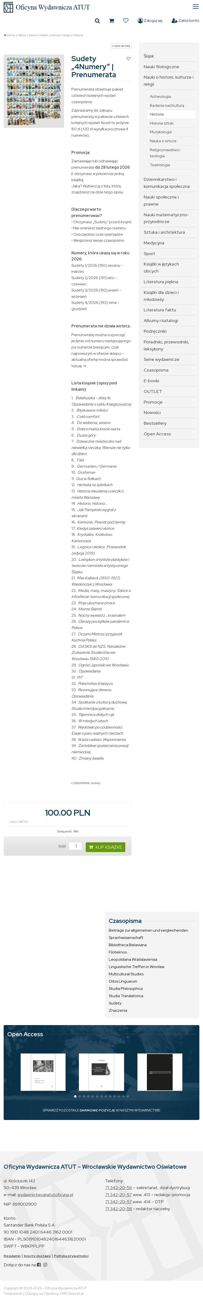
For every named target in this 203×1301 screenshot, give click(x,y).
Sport (149, 253)
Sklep (22, 35)
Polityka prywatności (71, 1256)
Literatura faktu (160, 310)
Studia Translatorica (126, 995)
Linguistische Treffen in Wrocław (136, 966)
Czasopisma (156, 370)
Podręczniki (155, 331)
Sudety (96, 783)
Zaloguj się (150, 20)
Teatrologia (160, 164)
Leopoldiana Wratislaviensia (133, 959)
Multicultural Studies (126, 974)
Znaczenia (118, 1010)
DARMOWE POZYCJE (97, 1110)
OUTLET (153, 391)
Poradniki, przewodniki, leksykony (166, 345)
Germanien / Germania (96, 466)
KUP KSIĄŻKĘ (105, 847)
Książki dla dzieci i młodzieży (161, 296)
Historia (78, 35)
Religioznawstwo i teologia (165, 153)
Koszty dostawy (37, 1256)
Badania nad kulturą (167, 105)
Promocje (153, 402)
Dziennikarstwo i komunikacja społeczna (167, 182)
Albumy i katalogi (161, 320)
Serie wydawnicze (161, 359)
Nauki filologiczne (161, 66)
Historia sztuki (162, 123)
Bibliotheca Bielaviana (128, 944)
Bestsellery (155, 423)
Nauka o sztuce (163, 140)
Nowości (152, 412)
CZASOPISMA (80, 783)
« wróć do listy (121, 46)
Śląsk (149, 56)
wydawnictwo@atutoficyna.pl (45, 1194)
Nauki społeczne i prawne (161, 200)
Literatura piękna (161, 281)
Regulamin (12, 1256)
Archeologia (160, 96)
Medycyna (154, 243)
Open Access (157, 434)
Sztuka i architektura (164, 232)
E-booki (151, 380)
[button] (75, 1096)
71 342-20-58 (118, 1208)
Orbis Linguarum (123, 981)
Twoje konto (13, 1293)
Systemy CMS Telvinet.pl (64, 1293)
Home (11, 35)
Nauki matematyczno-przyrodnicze (166, 218)
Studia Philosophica (126, 988)
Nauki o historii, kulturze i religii (49, 35)
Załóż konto (185, 20)
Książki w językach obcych (161, 267)
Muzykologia (161, 131)
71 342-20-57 (118, 1194)
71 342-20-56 (118, 1187)
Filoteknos (118, 952)
